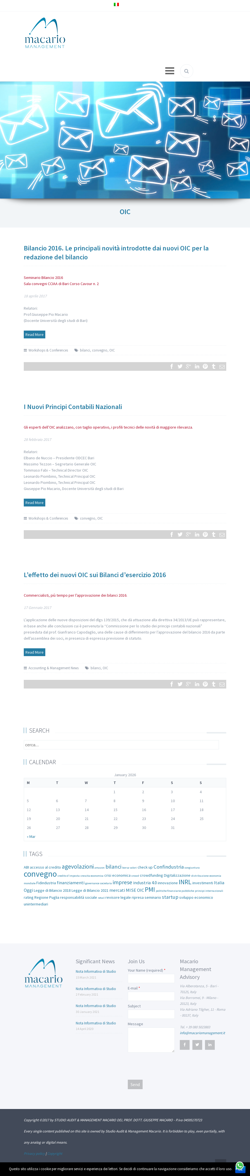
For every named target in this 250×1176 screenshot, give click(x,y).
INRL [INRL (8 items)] (185, 882)
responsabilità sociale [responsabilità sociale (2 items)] (78, 897)
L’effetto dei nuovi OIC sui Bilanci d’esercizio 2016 (95, 574)
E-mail (133, 988)
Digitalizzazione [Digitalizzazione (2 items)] (177, 875)
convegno (99, 350)
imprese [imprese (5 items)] (122, 882)
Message (135, 1023)
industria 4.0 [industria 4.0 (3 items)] (145, 883)
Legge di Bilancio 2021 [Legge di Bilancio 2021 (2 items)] (90, 890)
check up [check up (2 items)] (145, 867)
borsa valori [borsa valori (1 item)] (129, 867)
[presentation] (170, 1066)
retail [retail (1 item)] (101, 898)
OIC (112, 350)
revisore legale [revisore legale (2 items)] (118, 897)
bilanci (85, 350)
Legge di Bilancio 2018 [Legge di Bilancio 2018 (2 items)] (52, 890)
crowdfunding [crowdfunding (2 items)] (151, 875)
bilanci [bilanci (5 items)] (113, 866)
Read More (34, 334)
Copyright (54, 1153)
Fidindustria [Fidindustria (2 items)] (46, 882)
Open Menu (169, 70)
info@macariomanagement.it (202, 1033)
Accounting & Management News (54, 668)
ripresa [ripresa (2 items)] (138, 897)
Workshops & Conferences (48, 350)
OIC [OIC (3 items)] (140, 890)
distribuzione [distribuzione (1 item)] (200, 876)
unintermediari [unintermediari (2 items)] (36, 904)
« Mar (31, 836)
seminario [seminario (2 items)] (153, 897)
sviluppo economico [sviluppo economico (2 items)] (196, 897)
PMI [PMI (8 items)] (150, 889)
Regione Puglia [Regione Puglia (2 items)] (46, 897)
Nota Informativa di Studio (96, 971)
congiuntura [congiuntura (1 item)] (192, 867)
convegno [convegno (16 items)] (40, 874)
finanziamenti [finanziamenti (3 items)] (70, 883)
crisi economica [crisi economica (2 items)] (117, 875)
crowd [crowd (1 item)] (135, 876)
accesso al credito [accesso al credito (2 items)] (45, 867)
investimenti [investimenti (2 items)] (202, 882)
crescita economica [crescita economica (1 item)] (92, 876)
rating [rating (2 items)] (29, 897)
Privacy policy (34, 1153)
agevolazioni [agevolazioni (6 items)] (78, 866)
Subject (134, 1005)
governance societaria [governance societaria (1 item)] (98, 883)
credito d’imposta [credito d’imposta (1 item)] (69, 876)
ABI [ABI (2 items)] (26, 867)
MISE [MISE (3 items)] (131, 890)
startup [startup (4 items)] (170, 897)
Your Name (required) (145, 970)
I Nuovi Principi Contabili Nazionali (73, 406)
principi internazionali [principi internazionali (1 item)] (209, 891)
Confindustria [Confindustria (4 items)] (169, 867)
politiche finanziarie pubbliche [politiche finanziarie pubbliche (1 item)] (175, 891)
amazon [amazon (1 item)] (100, 867)
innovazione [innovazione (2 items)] (168, 882)
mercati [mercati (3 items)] (117, 890)
